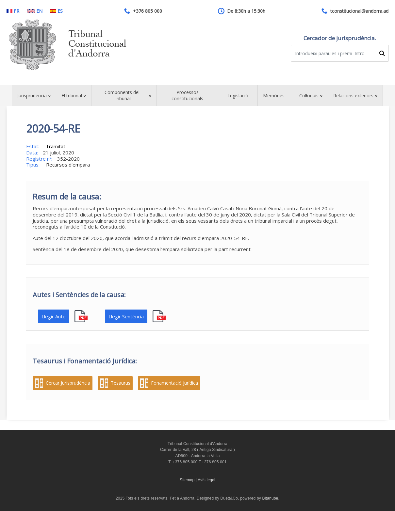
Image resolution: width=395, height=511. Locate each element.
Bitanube (270, 498)
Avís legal (206, 480)
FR (13, 11)
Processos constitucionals (187, 95)
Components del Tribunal (122, 95)
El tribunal (71, 95)
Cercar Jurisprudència (68, 383)
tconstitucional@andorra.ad (359, 11)
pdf (81, 316)
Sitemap (187, 480)
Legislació (237, 95)
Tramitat (55, 146)
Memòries (274, 95)
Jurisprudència (32, 95)
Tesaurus (120, 383)
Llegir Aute (53, 316)
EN (34, 11)
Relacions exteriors (353, 95)
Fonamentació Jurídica (174, 383)
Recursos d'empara (68, 164)
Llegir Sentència (126, 316)
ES (56, 11)
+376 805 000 (147, 11)
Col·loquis (309, 95)
